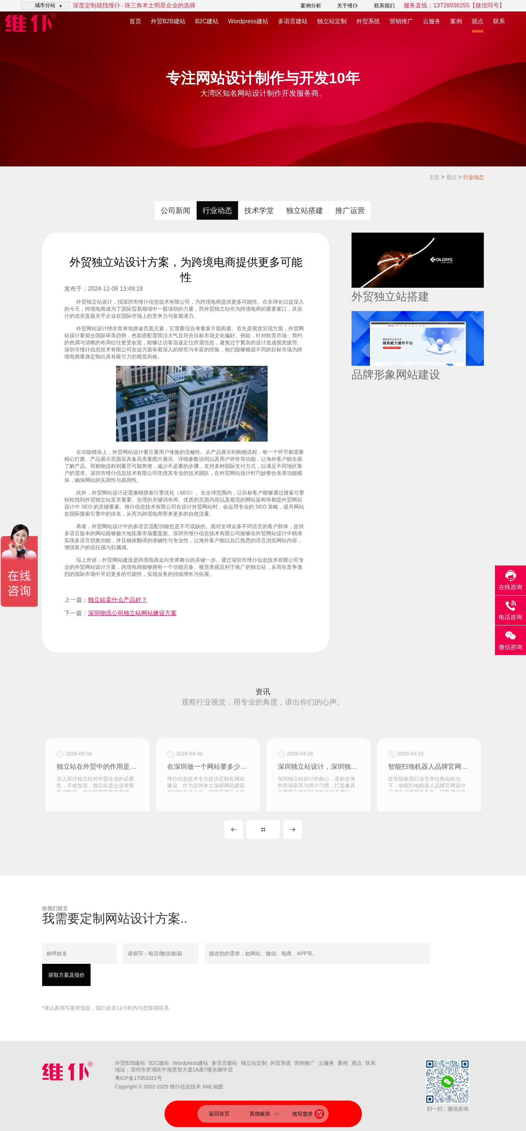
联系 (499, 21)
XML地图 (212, 1087)
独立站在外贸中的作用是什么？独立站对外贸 (97, 793)
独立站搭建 (304, 210)
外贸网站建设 (117, 560)
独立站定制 (332, 21)
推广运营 (350, 210)
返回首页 (219, 1114)
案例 (456, 21)
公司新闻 (175, 210)
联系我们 (384, 6)
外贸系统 (368, 21)
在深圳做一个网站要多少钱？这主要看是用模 (208, 793)
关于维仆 (347, 6)
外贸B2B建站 (168, 21)
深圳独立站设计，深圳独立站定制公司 (318, 793)
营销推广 (401, 21)
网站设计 (96, 328)
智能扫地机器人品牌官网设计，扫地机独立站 (429, 793)
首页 (135, 21)
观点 (477, 21)
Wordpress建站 (248, 21)
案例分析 (311, 6)
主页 (434, 177)
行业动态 (473, 177)
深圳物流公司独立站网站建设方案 (132, 613)
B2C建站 (206, 21)
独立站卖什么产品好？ (117, 600)
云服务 (432, 21)
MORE (263, 829)
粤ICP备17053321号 (138, 1078)
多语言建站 (293, 21)
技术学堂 (259, 210)
